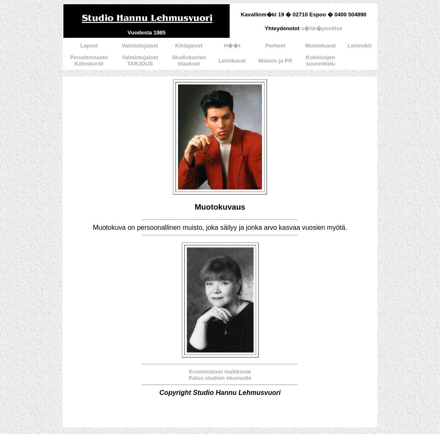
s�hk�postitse (321, 28)
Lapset (89, 45)
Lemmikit (360, 45)
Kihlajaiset (188, 45)
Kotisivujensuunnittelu (320, 60)
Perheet (275, 45)
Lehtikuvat (232, 61)
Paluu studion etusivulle (220, 378)
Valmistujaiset (140, 45)
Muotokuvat (320, 45)
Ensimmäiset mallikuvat (220, 371)
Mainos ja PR (275, 61)
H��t (232, 45)
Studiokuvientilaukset (189, 60)
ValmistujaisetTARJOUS (140, 60)
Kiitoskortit (89, 63)
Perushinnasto (89, 57)
